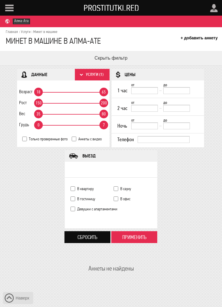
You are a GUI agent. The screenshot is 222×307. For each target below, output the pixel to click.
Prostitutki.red (111, 8)
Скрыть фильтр (111, 58)
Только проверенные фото (48, 139)
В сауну (125, 188)
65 (104, 92)
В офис (125, 198)
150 (39, 103)
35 (38, 114)
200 (104, 103)
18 (38, 92)
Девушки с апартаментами (97, 209)
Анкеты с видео (90, 139)
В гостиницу (86, 198)
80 (104, 114)
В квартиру (85, 188)
